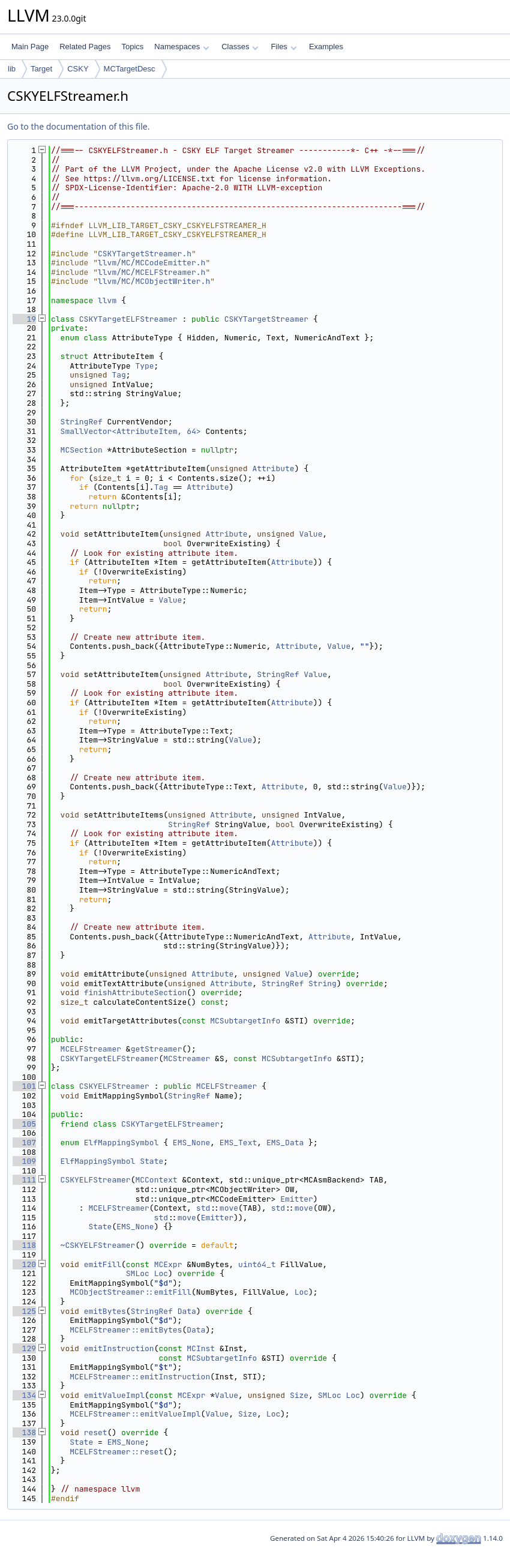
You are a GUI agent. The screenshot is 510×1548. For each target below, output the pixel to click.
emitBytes (105, 1311)
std (203, 1208)
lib (12, 68)
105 (24, 1124)
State (151, 1161)
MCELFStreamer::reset (116, 1452)
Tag (118, 375)
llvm (107, 300)
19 (24, 319)
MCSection (82, 450)
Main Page (30, 46)
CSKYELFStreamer (114, 1086)
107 (24, 1142)
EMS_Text (238, 1142)
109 (24, 1161)
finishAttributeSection (135, 992)
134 (24, 1395)
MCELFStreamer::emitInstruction (140, 1377)
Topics (132, 46)
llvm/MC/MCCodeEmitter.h (151, 262)
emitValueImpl (114, 1395)
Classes (240, 46)
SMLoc (137, 1273)
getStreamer (156, 1049)
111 (24, 1180)
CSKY (77, 68)
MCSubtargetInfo (245, 1021)
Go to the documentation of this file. (78, 126)
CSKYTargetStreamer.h (144, 253)
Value (310, 534)
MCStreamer (186, 1058)
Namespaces (181, 46)
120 (24, 1264)
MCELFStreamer (91, 1049)
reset (95, 1432)
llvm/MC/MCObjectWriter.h (154, 281)
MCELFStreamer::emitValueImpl (135, 1414)
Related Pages (84, 46)
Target (41, 68)
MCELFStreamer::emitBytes (126, 1330)
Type (144, 366)
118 (24, 1245)
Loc (161, 1273)
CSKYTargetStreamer (266, 319)
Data (187, 1311)
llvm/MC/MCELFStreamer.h (151, 272)
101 (24, 1086)
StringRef (82, 422)
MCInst (201, 1348)
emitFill (102, 1264)
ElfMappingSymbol (121, 1142)
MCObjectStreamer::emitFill (130, 1292)
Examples (326, 46)
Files (283, 46)
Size (299, 1395)
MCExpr (168, 1264)
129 (24, 1348)
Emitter (296, 1199)
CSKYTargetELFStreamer (128, 319)
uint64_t (256, 1264)
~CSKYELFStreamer (98, 1245)
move (229, 1208)
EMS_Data (285, 1142)
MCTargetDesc (129, 68)
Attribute (273, 468)
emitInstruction (119, 1348)
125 (24, 1311)
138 (24, 1432)
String (322, 983)
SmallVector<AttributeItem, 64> (131, 431)
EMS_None (191, 1142)
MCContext (156, 1180)
